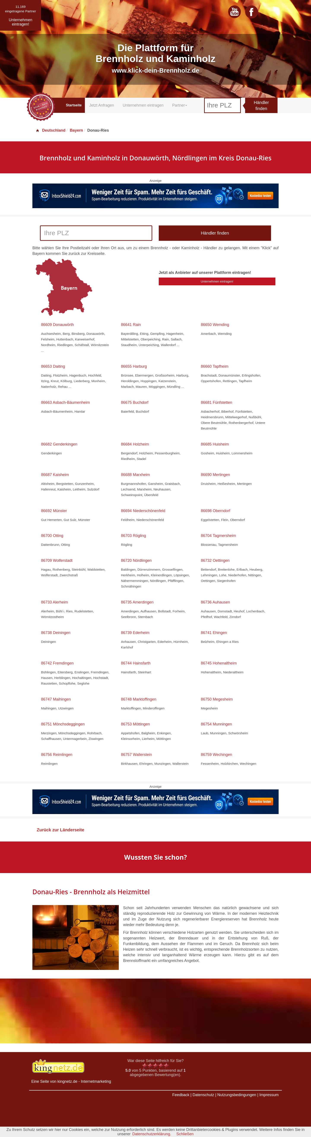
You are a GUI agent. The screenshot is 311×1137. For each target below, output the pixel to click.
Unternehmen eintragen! (217, 281)
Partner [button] (179, 105)
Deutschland (50, 130)
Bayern (76, 130)
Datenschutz (203, 1095)
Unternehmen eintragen (143, 105)
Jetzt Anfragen (101, 105)
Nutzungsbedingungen (236, 1095)
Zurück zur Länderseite (60, 829)
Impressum (269, 1095)
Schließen (185, 1134)
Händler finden (261, 105)
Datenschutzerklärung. (151, 1134)
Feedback (180, 1095)
